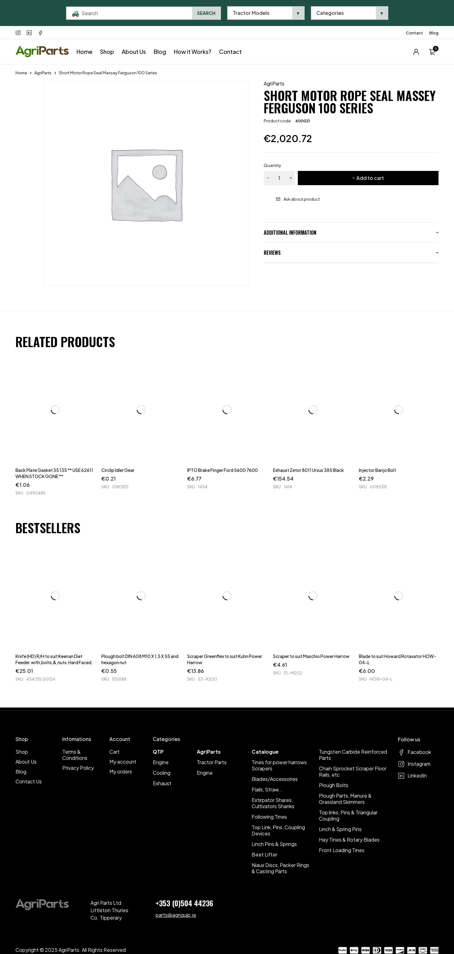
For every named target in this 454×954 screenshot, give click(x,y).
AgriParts (42, 72)
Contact (414, 32)
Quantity (272, 165)
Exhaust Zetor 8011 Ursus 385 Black (308, 470)
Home (21, 72)
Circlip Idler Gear (117, 470)
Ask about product (302, 199)
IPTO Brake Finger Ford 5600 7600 (222, 470)
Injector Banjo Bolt (377, 470)
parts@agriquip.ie (176, 915)
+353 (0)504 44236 (184, 902)
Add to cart (370, 178)
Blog (434, 32)
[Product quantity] (279, 178)
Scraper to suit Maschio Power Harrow (311, 656)
